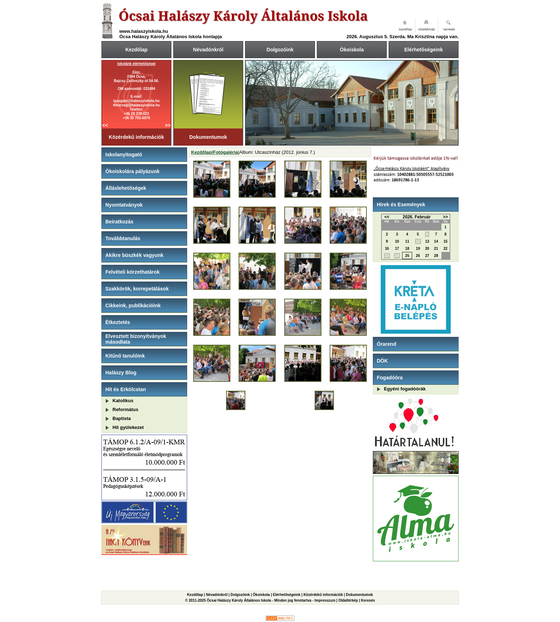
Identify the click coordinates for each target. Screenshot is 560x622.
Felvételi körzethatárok (132, 272)
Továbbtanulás (122, 238)
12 (418, 241)
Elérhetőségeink (423, 49)
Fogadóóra (389, 377)
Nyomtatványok (123, 205)
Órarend (386, 344)
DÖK (382, 361)
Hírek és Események (401, 204)
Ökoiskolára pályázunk (132, 171)
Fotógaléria (225, 152)
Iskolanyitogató (123, 154)
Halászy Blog (120, 372)
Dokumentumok (208, 137)
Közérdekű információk (136, 137)
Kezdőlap (136, 49)
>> (168, 125)
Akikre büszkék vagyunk (134, 255)
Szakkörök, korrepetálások (137, 289)
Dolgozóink (279, 49)
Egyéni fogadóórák (405, 388)
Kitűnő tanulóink (125, 356)
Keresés (368, 600)
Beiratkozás (119, 221)
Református (125, 409)
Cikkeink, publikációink (133, 305)
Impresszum (325, 600)
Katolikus (123, 400)
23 (387, 256)
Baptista (121, 418)
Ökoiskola (352, 49)
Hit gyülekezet (128, 427)
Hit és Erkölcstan (125, 389)
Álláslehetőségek (125, 188)
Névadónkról (208, 49)
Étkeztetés (117, 322)
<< (105, 125)
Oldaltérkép (348, 600)
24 (397, 256)
